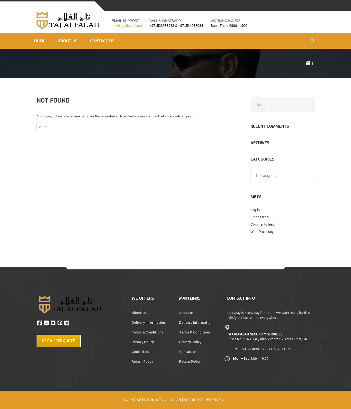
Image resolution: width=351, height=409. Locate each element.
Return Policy (142, 361)
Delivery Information (148, 322)
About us (68, 41)
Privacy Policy (143, 342)
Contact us (140, 352)
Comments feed (263, 224)
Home (40, 41)
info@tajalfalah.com (127, 26)
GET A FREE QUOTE (58, 341)
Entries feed (260, 217)
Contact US (102, 41)
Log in (255, 210)
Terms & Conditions (147, 332)
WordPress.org (262, 232)
